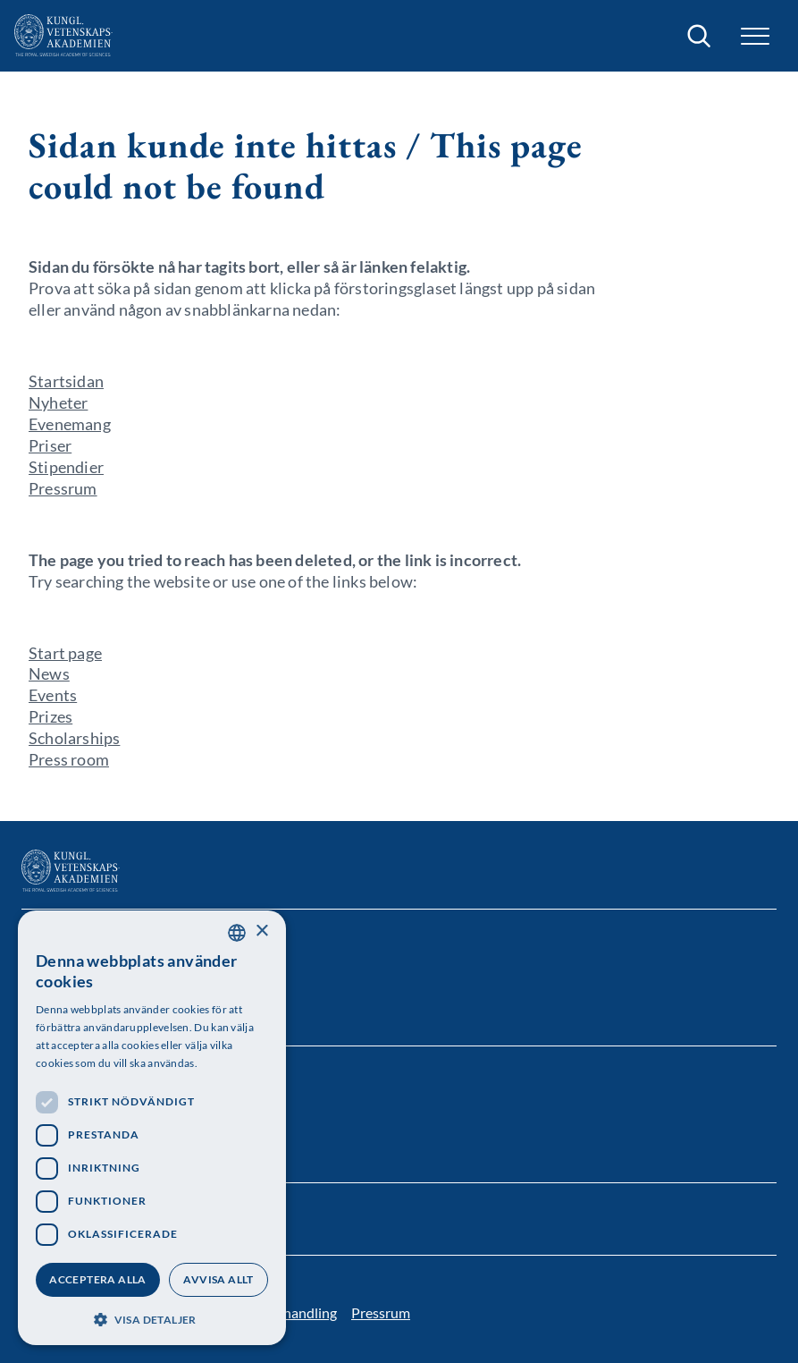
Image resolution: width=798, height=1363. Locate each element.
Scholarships (74, 738)
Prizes (50, 716)
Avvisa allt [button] (218, 1279)
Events (53, 695)
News (49, 673)
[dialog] (152, 1127)
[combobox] (237, 933)
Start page (65, 653)
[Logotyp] (63, 36)
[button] (755, 36)
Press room (69, 759)
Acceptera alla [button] (98, 1279)
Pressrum (63, 488)
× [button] (261, 931)
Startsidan (66, 381)
